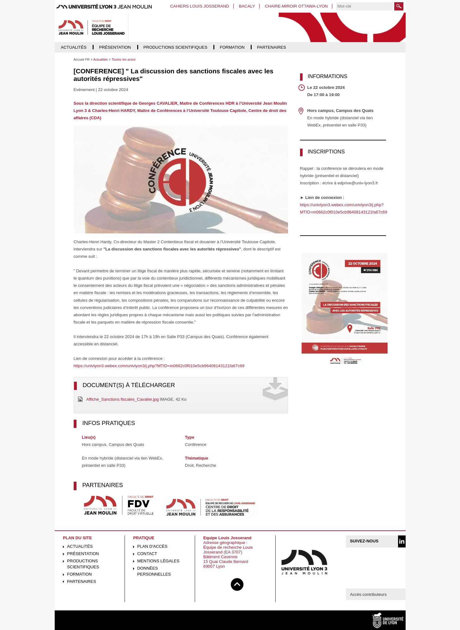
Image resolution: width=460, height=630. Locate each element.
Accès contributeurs (368, 594)
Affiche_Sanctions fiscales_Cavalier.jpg (122, 399)
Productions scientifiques (83, 564)
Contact (147, 553)
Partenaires (81, 581)
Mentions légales (158, 561)
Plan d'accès (152, 546)
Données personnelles (154, 571)
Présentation (83, 553)
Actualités (80, 546)
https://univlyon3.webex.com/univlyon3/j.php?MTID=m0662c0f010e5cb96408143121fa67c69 (159, 365)
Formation (79, 574)
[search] (364, 6)
